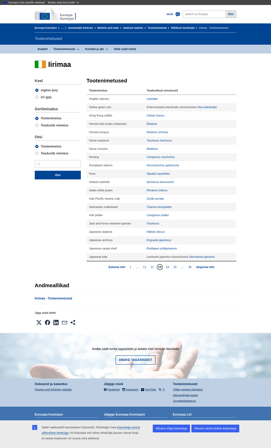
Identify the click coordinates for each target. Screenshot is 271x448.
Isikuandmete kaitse (185, 395)
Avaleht (43, 49)
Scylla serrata (155, 198)
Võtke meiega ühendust (188, 389)
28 (190, 267)
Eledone (152, 123)
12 (153, 267)
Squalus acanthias (158, 173)
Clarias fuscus (155, 115)
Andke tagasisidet (135, 360)
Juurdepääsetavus (184, 400)
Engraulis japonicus (159, 240)
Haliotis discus (156, 231)
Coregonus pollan (158, 215)
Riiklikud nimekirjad (182, 27)
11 (145, 267)
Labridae (152, 98)
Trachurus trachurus (159, 140)
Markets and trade (108, 27)
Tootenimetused (157, 27)
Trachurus (153, 223)
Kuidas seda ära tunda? (63, 2)
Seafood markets (133, 27)
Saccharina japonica (201, 256)
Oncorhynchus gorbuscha (163, 165)
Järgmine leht (205, 267)
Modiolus (152, 148)
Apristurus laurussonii (160, 181)
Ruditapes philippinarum (162, 248)
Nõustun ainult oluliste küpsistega (215, 428)
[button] (39, 322)
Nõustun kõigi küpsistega (171, 428)
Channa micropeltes (159, 206)
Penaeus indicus (157, 190)
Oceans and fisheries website (53, 389)
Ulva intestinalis (207, 107)
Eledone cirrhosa (157, 132)
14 (168, 267)
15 (175, 267)
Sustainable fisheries (80, 27)
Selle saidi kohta (125, 49)
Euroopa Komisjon (46, 27)
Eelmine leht (116, 267)
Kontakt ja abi (94, 49)
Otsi (231, 14)
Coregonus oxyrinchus (161, 156)
